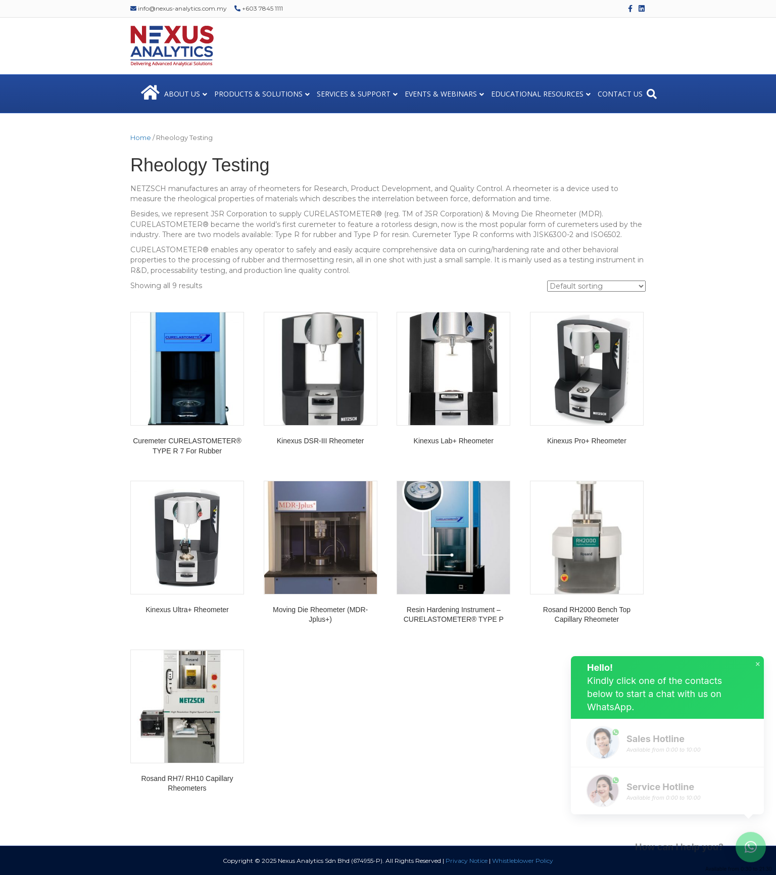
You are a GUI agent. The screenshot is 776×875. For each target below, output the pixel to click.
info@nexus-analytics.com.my (178, 8)
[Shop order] (596, 286)
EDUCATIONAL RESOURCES (537, 94)
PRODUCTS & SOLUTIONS (258, 94)
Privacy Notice (467, 860)
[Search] (652, 94)
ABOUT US (182, 94)
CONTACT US (620, 94)
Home (140, 138)
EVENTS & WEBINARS (441, 94)
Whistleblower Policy (522, 860)
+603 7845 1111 (258, 8)
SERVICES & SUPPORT (354, 94)
